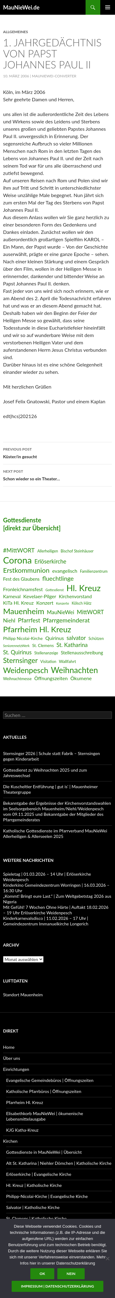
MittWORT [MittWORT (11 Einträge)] (90, 612)
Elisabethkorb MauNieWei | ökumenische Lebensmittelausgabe (44, 1116)
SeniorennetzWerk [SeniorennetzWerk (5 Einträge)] (16, 646)
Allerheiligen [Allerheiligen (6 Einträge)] (47, 551)
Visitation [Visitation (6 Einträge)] (48, 661)
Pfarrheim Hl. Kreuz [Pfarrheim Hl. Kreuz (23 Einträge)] (37, 629)
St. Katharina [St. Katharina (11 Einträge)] (72, 644)
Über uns (11, 1058)
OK (42, 1273)
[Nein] (107, 1258)
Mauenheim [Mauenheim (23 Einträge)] (23, 611)
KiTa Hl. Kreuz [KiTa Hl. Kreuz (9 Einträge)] (18, 603)
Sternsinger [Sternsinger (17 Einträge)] (20, 660)
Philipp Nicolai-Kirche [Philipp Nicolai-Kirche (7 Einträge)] (23, 638)
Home (8, 1047)
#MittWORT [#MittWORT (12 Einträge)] (19, 550)
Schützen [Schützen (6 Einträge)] (96, 638)
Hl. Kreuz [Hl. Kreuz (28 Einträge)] (83, 588)
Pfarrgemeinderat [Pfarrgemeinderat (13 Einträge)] (66, 620)
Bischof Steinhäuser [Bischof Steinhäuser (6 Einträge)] (77, 551)
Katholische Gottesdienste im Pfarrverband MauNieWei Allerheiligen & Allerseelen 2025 (55, 833)
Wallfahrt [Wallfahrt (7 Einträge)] (67, 661)
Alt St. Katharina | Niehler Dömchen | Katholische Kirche (58, 1163)
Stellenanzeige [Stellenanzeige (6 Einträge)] (46, 653)
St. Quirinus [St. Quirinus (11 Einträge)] (17, 652)
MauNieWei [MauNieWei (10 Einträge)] (60, 612)
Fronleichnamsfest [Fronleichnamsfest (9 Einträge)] (23, 589)
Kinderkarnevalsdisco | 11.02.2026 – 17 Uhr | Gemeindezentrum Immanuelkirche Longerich (45, 921)
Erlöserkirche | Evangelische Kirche (38, 1174)
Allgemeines (15, 31)
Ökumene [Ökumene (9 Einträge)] (81, 678)
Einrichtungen (16, 1069)
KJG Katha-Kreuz (22, 1130)
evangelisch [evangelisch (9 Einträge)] (64, 571)
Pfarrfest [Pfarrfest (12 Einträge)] (29, 620)
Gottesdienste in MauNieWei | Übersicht (44, 1152)
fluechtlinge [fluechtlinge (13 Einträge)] (58, 578)
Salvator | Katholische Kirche (33, 1207)
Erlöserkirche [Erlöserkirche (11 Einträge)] (50, 561)
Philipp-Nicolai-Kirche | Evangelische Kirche (47, 1196)
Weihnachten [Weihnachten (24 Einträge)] (74, 670)
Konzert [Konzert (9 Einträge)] (44, 603)
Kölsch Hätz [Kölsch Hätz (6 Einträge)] (82, 603)
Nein (71, 1273)
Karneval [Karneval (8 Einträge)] (12, 596)
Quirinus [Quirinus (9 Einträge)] (54, 638)
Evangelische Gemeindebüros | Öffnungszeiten (50, 1080)
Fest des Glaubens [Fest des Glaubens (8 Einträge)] (21, 579)
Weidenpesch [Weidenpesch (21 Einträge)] (25, 670)
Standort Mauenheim (23, 994)
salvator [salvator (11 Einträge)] (76, 637)
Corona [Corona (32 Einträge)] (17, 560)
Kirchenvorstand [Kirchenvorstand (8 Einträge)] (75, 596)
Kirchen (10, 1141)
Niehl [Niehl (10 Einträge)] (9, 620)
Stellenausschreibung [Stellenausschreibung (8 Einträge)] (82, 652)
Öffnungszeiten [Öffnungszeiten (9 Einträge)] (51, 678)
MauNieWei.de (21, 7)
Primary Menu (107, 7)
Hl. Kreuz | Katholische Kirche (34, 1185)
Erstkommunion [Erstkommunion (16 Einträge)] (26, 570)
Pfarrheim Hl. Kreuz (24, 1102)
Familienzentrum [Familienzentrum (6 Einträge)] (94, 571)
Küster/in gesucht (57, 452)
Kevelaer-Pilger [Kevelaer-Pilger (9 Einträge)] (39, 596)
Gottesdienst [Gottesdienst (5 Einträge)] (54, 590)
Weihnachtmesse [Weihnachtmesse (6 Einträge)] (17, 678)
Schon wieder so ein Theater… (57, 474)
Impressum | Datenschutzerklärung (57, 1286)
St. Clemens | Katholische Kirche (36, 1218)
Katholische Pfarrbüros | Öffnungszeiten (43, 1091)
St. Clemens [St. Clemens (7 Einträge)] (43, 645)
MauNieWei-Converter (54, 76)
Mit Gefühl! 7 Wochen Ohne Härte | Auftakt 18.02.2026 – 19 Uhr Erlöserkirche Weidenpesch (56, 910)
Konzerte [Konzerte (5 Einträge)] (62, 603)
